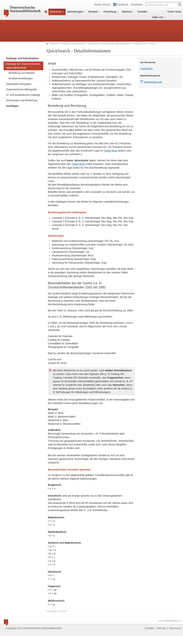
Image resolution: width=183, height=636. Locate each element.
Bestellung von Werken (22, 73)
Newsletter (137, 4)
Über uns (159, 17)
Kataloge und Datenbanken (74, 44)
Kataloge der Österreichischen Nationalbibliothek (109, 44)
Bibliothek (57, 11)
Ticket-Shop (110, 150)
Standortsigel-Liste (153, 82)
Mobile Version (102, 4)
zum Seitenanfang (170, 620)
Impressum (175, 628)
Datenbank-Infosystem (18, 84)
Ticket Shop (174, 11)
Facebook (122, 4)
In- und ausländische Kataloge (23, 94)
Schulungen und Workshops (22, 100)
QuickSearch (146, 68)
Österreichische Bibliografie (21, 89)
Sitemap (161, 628)
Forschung (111, 11)
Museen (94, 11)
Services (128, 11)
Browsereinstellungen (21, 78)
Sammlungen (76, 11)
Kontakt (143, 11)
